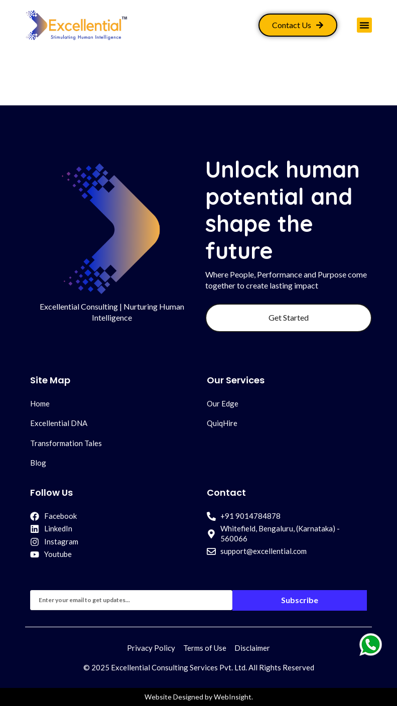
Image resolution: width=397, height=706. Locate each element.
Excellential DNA (58, 423)
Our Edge (222, 403)
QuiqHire (222, 423)
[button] (364, 25)
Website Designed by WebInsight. (199, 696)
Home (40, 403)
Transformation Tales (66, 443)
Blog (38, 462)
